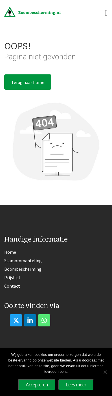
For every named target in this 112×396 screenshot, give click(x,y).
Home (10, 252)
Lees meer (76, 385)
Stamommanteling (23, 260)
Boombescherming (22, 269)
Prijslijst (12, 277)
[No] (105, 372)
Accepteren (37, 385)
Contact (12, 286)
